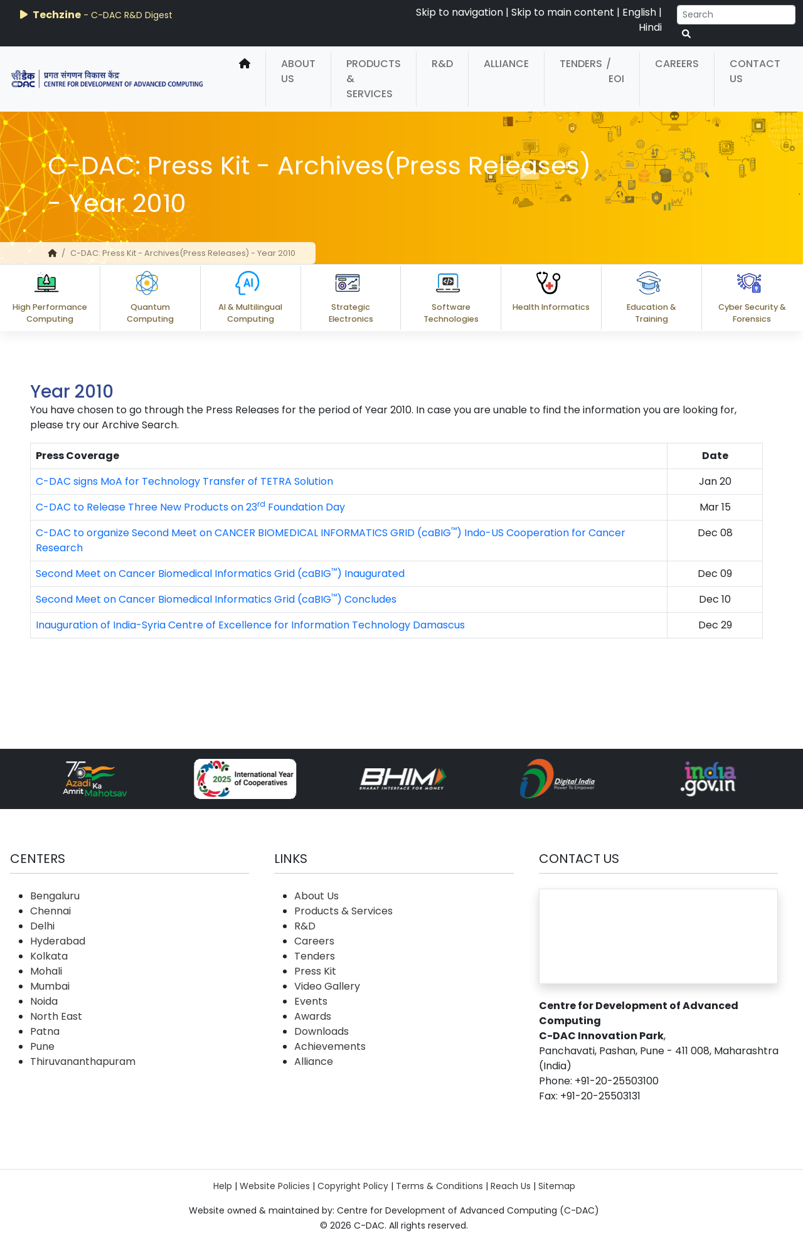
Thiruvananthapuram (83, 1061)
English (639, 12)
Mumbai (50, 986)
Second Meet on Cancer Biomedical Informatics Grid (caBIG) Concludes (216, 599)
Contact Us (755, 71)
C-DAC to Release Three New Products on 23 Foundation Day (190, 507)
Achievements (330, 1046)
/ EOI (615, 71)
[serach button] (686, 34)
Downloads (321, 1031)
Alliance (506, 63)
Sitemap (556, 1186)
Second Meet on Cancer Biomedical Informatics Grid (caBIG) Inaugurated (220, 573)
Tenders (581, 63)
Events (310, 1001)
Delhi (42, 926)
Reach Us (511, 1186)
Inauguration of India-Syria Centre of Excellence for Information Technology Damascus (250, 625)
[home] (244, 79)
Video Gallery (327, 986)
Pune (42, 1046)
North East (56, 1016)
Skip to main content (562, 12)
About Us (298, 71)
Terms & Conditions (439, 1186)
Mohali (46, 971)
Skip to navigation (459, 12)
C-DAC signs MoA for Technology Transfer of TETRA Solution (184, 481)
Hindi (650, 27)
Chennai (50, 911)
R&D (442, 63)
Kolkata (49, 956)
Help (222, 1186)
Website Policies (275, 1186)
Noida (44, 1001)
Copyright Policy (352, 1186)
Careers (677, 63)
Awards (312, 1016)
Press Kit (315, 971)
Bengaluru (55, 896)
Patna (45, 1031)
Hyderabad (57, 941)
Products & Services (373, 78)
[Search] (736, 14)
